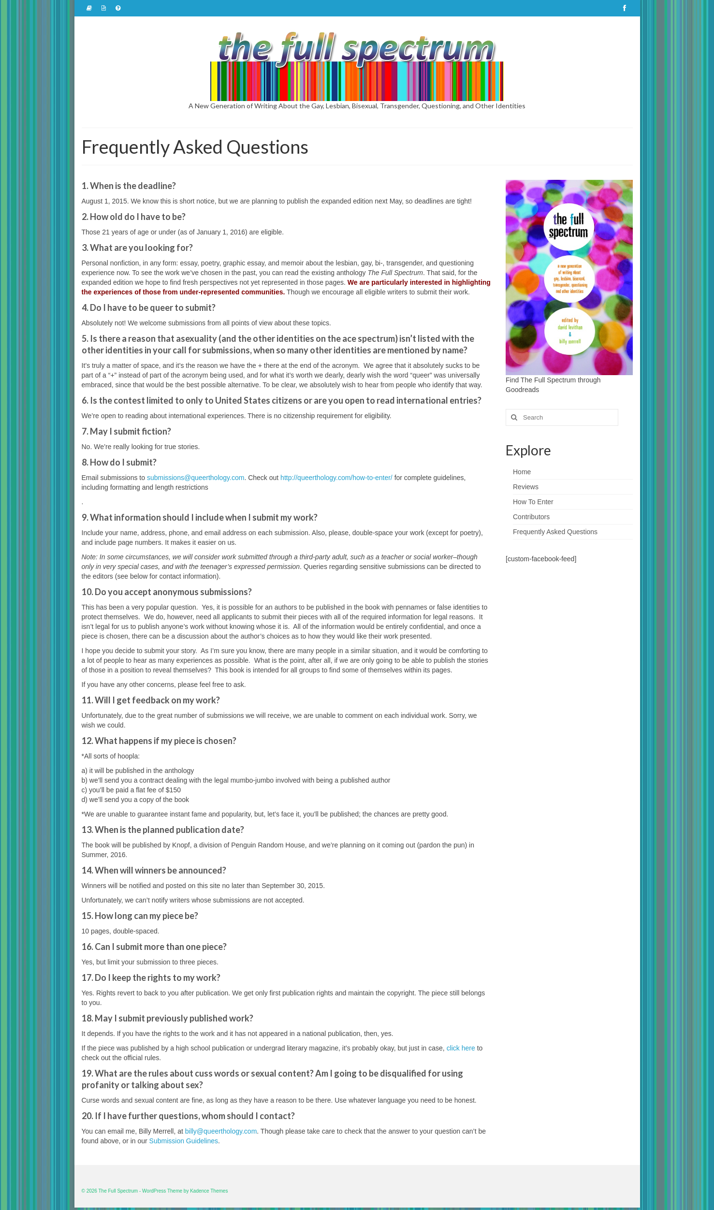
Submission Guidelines (183, 1141)
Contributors (531, 517)
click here (461, 1048)
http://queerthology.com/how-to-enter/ (336, 477)
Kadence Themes (209, 1191)
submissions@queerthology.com (196, 477)
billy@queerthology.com (221, 1131)
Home (522, 472)
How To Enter (533, 502)
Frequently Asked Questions (555, 532)
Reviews (526, 487)
